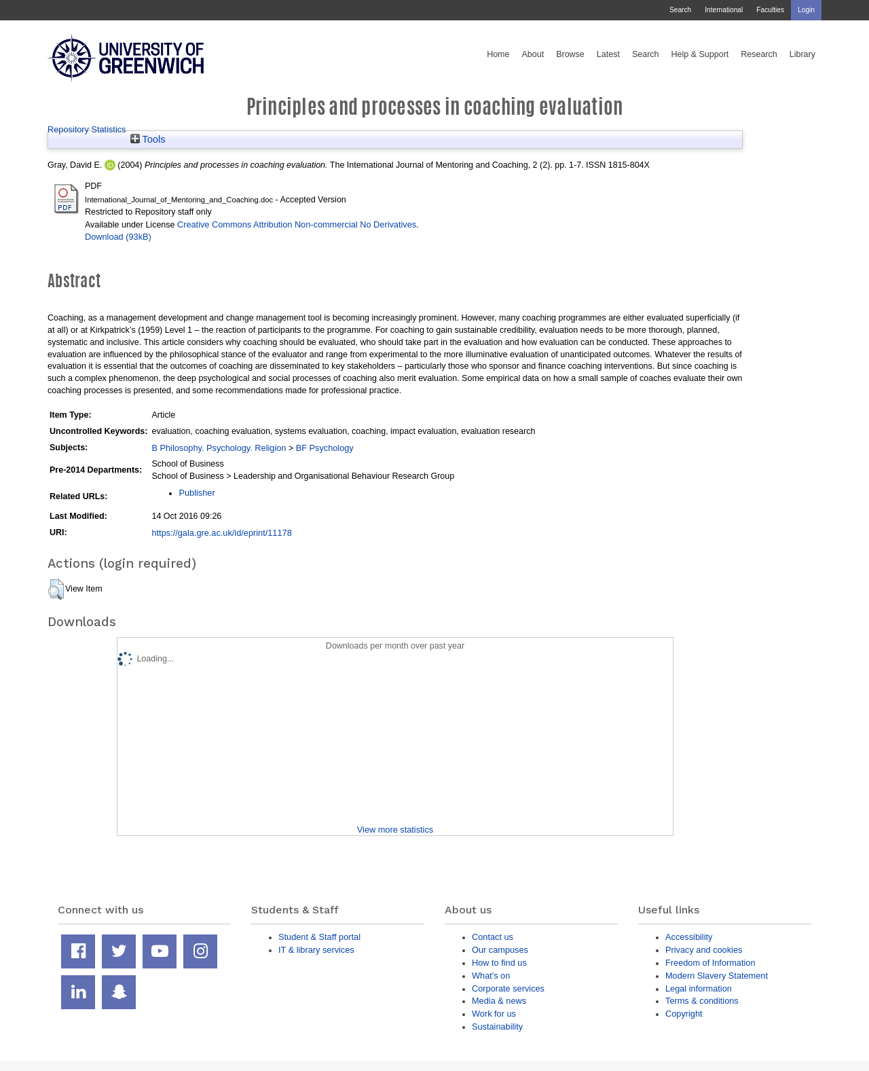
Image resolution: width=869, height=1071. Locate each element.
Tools (148, 139)
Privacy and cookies (703, 950)
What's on (491, 975)
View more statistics (395, 829)
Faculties (770, 10)
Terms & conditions (702, 1001)
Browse (570, 54)
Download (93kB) (118, 237)
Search (680, 10)
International (724, 10)
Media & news (499, 1001)
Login (806, 10)
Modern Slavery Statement (716, 975)
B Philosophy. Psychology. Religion (218, 448)
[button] (56, 589)
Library (802, 54)
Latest (608, 54)
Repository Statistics (87, 129)
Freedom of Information (710, 963)
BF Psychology (325, 448)
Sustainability (497, 1026)
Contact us (492, 937)
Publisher (197, 493)
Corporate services (508, 988)
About (532, 54)
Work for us (494, 1014)
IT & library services (316, 950)
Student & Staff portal (319, 937)
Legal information (698, 988)
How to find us (499, 963)
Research (759, 54)
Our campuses (500, 950)
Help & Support (700, 54)
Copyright (684, 1014)
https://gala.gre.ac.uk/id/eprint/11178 (221, 533)
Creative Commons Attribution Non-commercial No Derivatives (296, 224)
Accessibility (688, 937)
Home (498, 54)
